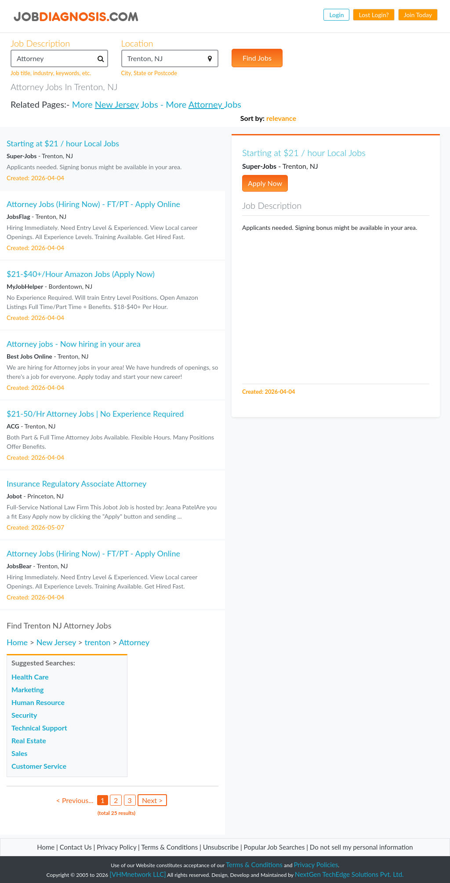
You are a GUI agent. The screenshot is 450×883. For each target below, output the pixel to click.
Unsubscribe (221, 847)
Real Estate (28, 740)
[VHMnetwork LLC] (137, 874)
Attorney (206, 104)
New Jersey (117, 104)
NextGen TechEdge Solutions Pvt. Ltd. (349, 874)
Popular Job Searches (274, 847)
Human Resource (38, 702)
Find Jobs (257, 58)
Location (137, 43)
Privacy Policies (316, 864)
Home (17, 642)
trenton (97, 642)
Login (336, 14)
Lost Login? (373, 14)
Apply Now (265, 183)
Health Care (30, 676)
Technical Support (39, 727)
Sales (19, 753)
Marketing (27, 689)
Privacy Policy (116, 847)
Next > (152, 800)
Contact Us (76, 847)
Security (24, 715)
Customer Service (38, 766)
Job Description (40, 43)
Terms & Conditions (170, 847)
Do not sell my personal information (361, 847)
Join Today (418, 14)
